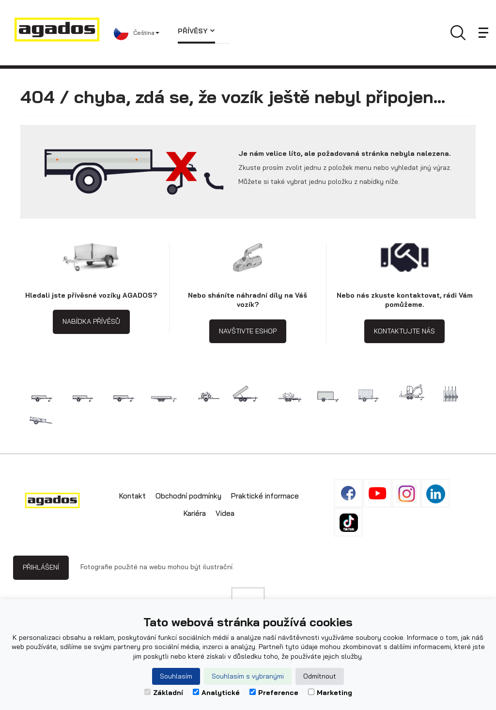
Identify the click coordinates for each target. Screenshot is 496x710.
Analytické (216, 692)
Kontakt (132, 495)
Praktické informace (265, 495)
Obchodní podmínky (188, 495)
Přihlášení (41, 567)
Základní (163, 692)
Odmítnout (319, 676)
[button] (138, 33)
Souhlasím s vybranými (248, 676)
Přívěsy (196, 31)
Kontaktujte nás (404, 331)
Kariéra (195, 513)
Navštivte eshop (248, 331)
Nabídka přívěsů (91, 321)
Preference (273, 692)
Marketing (330, 692)
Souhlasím (176, 676)
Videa (225, 513)
